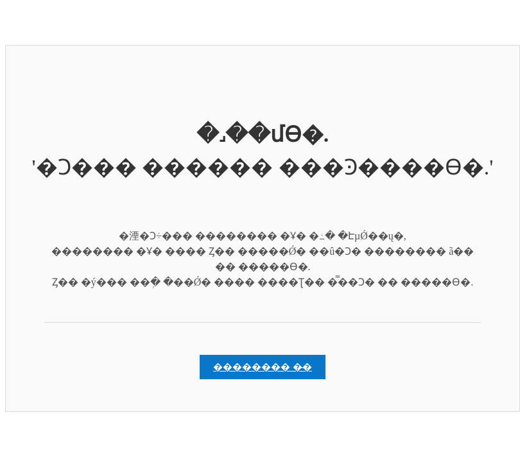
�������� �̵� (262, 367)
